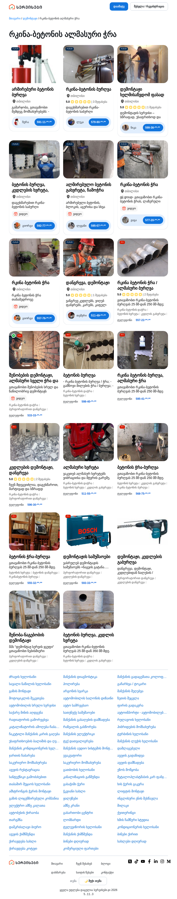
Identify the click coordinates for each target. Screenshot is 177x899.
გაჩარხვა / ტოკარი (131, 684)
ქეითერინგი (126, 813)
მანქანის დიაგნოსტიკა (80, 677)
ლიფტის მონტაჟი (130, 791)
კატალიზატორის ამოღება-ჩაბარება (34, 727)
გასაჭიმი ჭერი (74, 784)
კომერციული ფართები (80, 848)
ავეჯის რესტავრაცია (24, 770)
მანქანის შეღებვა (130, 691)
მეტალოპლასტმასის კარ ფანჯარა (142, 777)
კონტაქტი (107, 872)
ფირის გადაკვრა (130, 705)
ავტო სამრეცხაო (75, 705)
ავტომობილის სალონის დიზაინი (88, 698)
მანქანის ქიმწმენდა (77, 834)
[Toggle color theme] (93, 881)
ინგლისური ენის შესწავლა (137, 798)
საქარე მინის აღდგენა (26, 712)
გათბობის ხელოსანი (79, 770)
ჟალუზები (70, 798)
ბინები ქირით (127, 834)
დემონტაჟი (30, 18)
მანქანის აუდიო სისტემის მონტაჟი (88, 748)
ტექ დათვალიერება (78, 741)
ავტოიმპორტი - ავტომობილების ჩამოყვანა (142, 712)
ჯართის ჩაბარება (22, 755)
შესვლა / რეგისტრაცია (149, 6)
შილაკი (123, 805)
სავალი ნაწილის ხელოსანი (30, 684)
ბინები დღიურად (76, 841)
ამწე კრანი (71, 805)
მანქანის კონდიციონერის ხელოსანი (34, 748)
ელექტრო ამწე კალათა (27, 805)
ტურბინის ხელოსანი (132, 734)
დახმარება (58, 872)
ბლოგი (105, 863)
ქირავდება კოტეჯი (23, 848)
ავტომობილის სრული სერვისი (32, 705)
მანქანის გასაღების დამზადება (86, 720)
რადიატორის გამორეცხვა (29, 720)
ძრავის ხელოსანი (22, 677)
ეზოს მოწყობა (128, 770)
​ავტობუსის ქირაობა (24, 813)
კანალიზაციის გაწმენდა (81, 777)
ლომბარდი (72, 820)
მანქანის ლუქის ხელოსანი (137, 741)
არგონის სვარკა (75, 691)
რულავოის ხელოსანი (133, 720)
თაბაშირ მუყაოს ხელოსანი (29, 784)
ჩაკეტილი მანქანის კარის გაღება (34, 734)
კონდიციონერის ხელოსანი (138, 827)
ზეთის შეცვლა (128, 698)
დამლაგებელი (128, 748)
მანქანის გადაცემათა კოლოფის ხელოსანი (142, 677)
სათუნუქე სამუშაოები (79, 712)
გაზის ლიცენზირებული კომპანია (34, 798)
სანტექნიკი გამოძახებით (27, 777)
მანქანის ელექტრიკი (79, 734)
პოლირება (71, 684)
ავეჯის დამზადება (130, 762)
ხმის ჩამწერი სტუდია (133, 820)
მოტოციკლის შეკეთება (26, 698)
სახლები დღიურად (131, 841)
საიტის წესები (85, 872)
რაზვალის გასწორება (79, 727)
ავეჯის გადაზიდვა (130, 755)
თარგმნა (15, 820)
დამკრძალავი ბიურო (25, 827)
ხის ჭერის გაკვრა (130, 784)
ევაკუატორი (72, 755)
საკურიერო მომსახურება (28, 762)
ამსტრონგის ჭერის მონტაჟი (30, 791)
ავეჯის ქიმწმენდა (22, 834)
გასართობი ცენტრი (78, 813)
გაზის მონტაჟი (20, 691)
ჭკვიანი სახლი (74, 791)
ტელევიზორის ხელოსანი (82, 827)
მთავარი (15, 18)
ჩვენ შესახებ (84, 863)
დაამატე (118, 6)
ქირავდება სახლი (22, 841)
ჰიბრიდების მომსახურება (136, 727)
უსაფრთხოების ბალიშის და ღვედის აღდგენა (34, 741)
